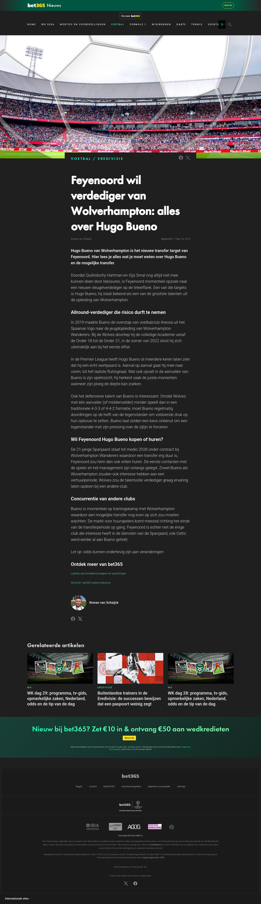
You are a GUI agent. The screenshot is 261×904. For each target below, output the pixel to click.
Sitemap (181, 786)
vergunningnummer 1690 (153, 857)
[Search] (230, 24)
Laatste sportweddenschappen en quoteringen (98, 573)
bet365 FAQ (109, 786)
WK (29, 687)
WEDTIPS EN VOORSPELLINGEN (83, 24)
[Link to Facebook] (181, 160)
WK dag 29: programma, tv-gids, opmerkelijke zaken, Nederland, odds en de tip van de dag (57, 699)
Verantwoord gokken (131, 786)
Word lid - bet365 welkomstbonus (91, 582)
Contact (93, 786)
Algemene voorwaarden (159, 786)
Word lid (228, 5)
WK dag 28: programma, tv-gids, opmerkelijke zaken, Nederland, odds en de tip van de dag (198, 699)
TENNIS (196, 24)
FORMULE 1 (138, 24)
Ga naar (130, 16)
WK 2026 (47, 24)
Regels (79, 786)
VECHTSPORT (217, 24)
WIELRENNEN (161, 24)
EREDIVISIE (110, 158)
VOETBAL (117, 24)
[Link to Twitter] (188, 160)
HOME (31, 24)
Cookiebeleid (155, 845)
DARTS (181, 24)
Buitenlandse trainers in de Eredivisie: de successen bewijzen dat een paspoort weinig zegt (129, 699)
